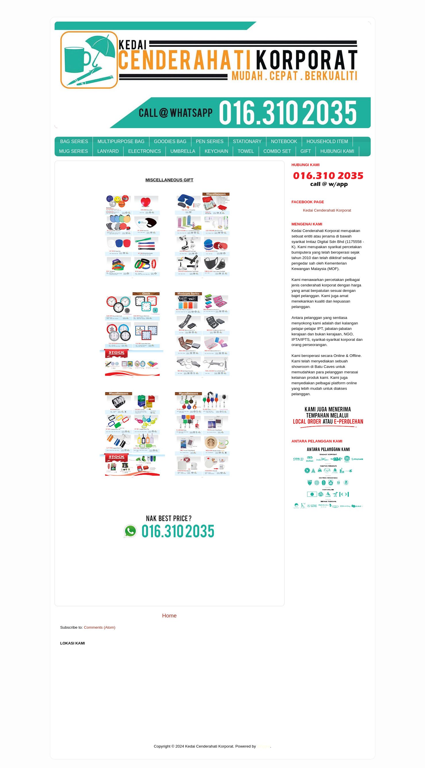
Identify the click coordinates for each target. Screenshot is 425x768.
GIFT (306, 151)
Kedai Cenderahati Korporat (327, 210)
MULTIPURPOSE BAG (120, 141)
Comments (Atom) (100, 627)
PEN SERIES (210, 141)
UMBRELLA (182, 151)
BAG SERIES (74, 141)
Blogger (263, 746)
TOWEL (246, 151)
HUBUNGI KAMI (337, 151)
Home (169, 616)
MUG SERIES (73, 151)
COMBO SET (277, 151)
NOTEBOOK (284, 141)
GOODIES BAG (170, 141)
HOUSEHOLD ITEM (327, 141)
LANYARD (108, 151)
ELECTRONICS (144, 151)
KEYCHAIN (216, 151)
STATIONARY (247, 141)
